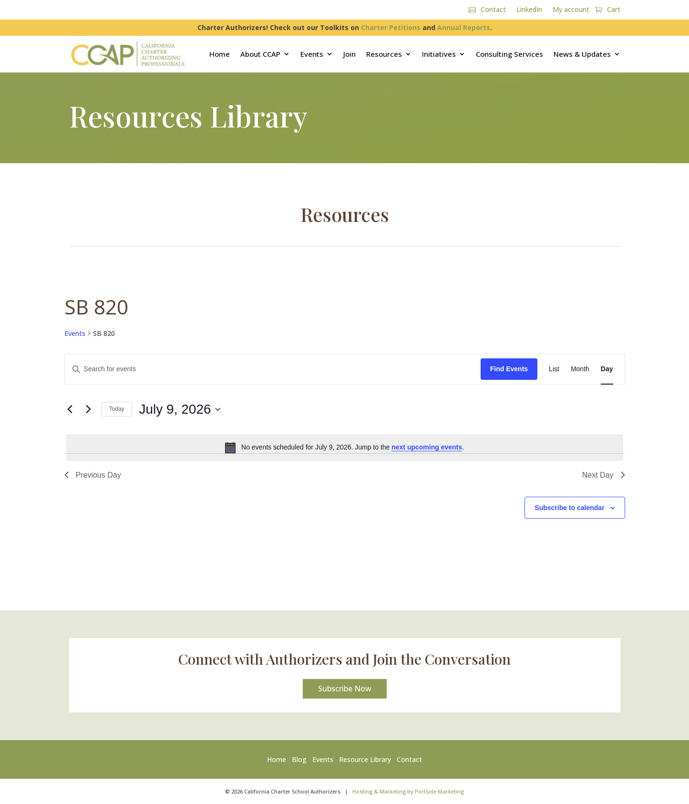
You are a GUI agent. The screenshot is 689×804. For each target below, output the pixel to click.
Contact (493, 10)
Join (349, 54)
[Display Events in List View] (554, 369)
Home (219, 54)
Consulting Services (509, 54)
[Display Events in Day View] (607, 369)
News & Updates (582, 54)
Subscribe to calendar (569, 508)
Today (116, 409)
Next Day (603, 475)
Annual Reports (463, 27)
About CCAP (260, 54)
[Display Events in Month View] (580, 369)
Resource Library (365, 759)
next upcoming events (426, 447)
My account (571, 10)
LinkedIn (529, 10)
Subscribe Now (344, 688)
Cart (613, 10)
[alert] (344, 447)
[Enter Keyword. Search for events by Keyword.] (273, 369)
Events (311, 54)
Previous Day (92, 475)
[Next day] (88, 409)
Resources (384, 54)
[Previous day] (70, 409)
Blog (299, 759)
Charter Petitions (391, 27)
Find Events (509, 369)
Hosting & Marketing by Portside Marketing (408, 791)
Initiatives (439, 54)
